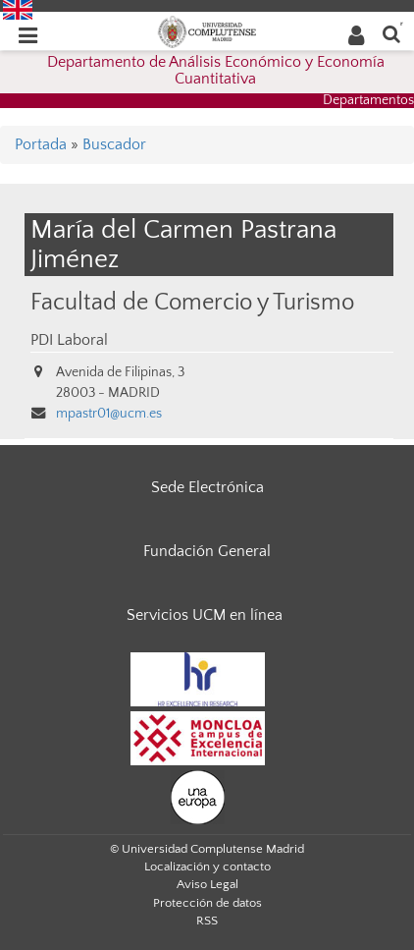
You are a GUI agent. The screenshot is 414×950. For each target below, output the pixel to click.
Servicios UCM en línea (205, 615)
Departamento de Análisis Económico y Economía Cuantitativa (216, 70)
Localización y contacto (207, 866)
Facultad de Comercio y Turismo (192, 302)
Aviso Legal (207, 884)
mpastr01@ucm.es (109, 413)
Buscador (114, 144)
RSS (207, 920)
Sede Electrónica (207, 487)
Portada (41, 144)
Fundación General (207, 551)
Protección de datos (207, 903)
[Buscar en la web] (391, 33)
